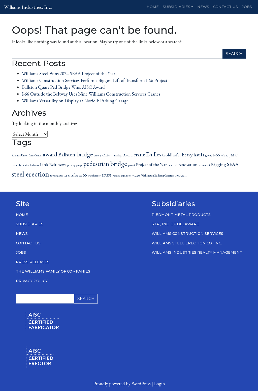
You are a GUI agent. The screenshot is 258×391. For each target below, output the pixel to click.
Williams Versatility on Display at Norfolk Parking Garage (75, 101)
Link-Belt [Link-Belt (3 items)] (48, 164)
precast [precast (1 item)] (131, 165)
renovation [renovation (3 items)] (188, 164)
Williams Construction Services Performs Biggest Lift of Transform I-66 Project (94, 80)
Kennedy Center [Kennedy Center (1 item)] (20, 165)
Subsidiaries (176, 7)
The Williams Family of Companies (53, 271)
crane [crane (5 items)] (139, 154)
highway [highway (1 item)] (207, 155)
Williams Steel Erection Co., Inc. (187, 243)
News (203, 7)
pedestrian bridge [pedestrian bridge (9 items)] (105, 163)
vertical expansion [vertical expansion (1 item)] (122, 175)
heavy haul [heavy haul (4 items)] (192, 155)
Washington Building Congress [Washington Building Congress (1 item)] (157, 175)
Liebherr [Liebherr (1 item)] (34, 165)
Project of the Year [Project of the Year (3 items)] (151, 164)
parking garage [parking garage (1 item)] (74, 165)
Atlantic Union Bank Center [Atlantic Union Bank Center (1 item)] (27, 155)
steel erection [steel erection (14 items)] (30, 174)
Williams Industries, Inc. (28, 7)
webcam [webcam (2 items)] (180, 175)
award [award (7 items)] (50, 154)
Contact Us (225, 7)
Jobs (247, 7)
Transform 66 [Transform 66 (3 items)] (75, 175)
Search (234, 53)
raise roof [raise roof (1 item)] (172, 165)
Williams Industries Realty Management (197, 252)
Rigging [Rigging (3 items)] (218, 164)
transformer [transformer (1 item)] (94, 175)
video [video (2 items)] (136, 175)
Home (153, 7)
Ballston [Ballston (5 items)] (66, 154)
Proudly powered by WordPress (122, 383)
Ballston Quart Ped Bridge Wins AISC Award (63, 87)
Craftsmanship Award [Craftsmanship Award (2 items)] (117, 155)
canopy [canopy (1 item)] (97, 155)
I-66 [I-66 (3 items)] (216, 155)
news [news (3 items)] (61, 164)
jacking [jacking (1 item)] (224, 155)
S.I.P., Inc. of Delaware (175, 224)
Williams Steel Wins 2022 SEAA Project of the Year (68, 73)
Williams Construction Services (187, 233)
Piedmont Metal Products (181, 214)
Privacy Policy (32, 281)
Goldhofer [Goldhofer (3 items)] (171, 155)
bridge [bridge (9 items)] (84, 154)
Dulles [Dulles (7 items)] (153, 154)
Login (159, 383)
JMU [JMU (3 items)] (233, 155)
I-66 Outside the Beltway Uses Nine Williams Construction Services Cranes (91, 94)
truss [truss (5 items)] (107, 174)
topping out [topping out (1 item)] (56, 175)
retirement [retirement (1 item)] (204, 165)
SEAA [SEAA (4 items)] (233, 164)
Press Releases (32, 262)
